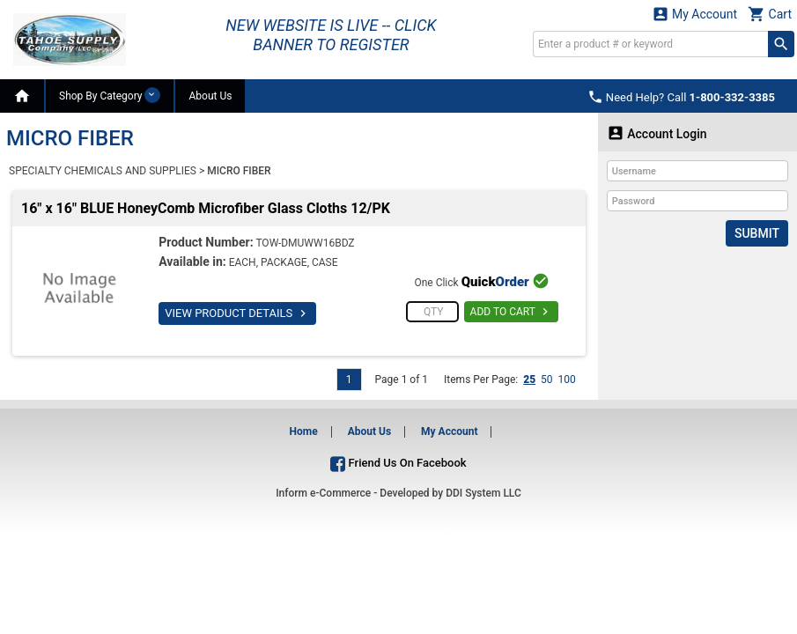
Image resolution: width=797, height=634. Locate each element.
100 (567, 379)
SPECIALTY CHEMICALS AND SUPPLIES (102, 171)
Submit (756, 233)
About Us (210, 96)
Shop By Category (109, 95)
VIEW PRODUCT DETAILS (237, 313)
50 (547, 379)
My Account (695, 13)
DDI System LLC (483, 493)
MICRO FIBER (238, 171)
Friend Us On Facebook (398, 462)
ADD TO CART (511, 312)
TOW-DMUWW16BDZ (304, 243)
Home (304, 431)
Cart (770, 13)
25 (529, 379)
